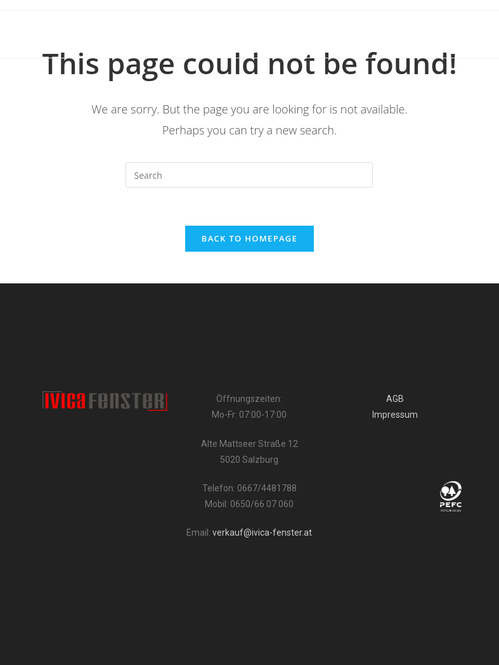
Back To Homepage (249, 238)
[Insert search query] (249, 175)
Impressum (395, 415)
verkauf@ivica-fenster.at (262, 532)
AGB (395, 399)
